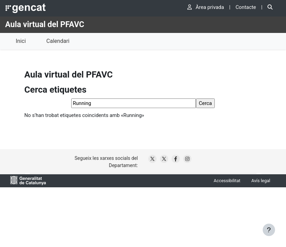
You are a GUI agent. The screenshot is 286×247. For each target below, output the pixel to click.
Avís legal (260, 180)
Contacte (246, 7)
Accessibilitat (227, 180)
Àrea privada (205, 7)
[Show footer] (269, 230)
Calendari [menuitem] (57, 41)
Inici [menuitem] (21, 41)
